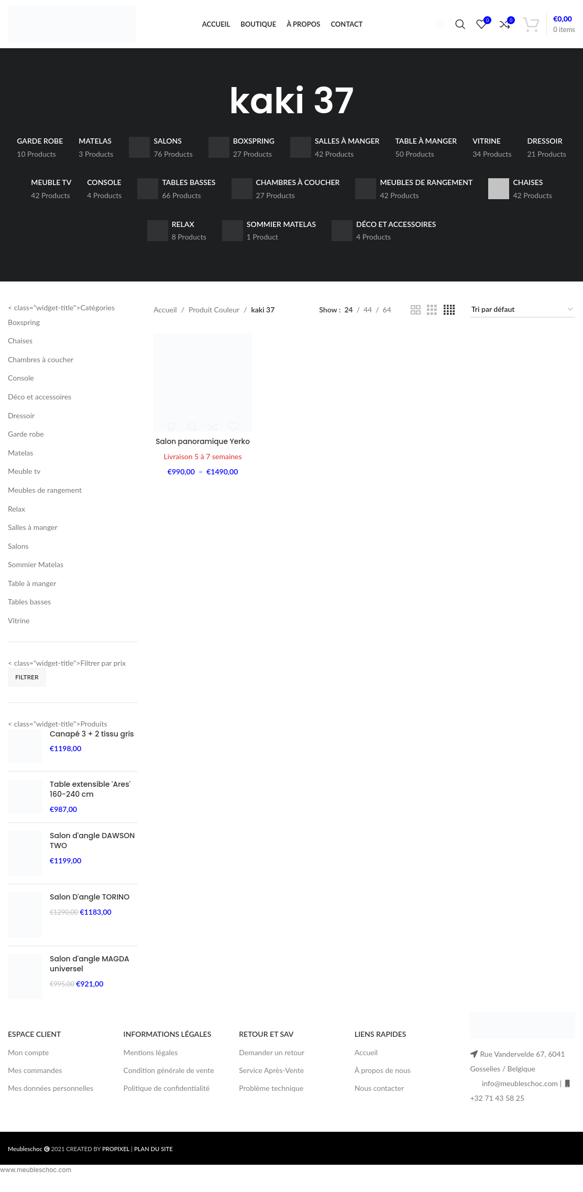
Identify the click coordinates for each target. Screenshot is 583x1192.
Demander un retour (271, 1058)
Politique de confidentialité (167, 1094)
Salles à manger (33, 533)
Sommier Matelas (35, 571)
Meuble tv (24, 477)
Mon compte (28, 1058)
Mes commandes (35, 1076)
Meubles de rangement (45, 496)
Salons (18, 552)
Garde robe (26, 440)
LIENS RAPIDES (380, 1040)
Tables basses (29, 608)
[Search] (460, 27)
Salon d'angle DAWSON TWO (92, 847)
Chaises (20, 347)
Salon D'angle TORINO (89, 904)
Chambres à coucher (40, 366)
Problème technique (271, 1094)
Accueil (165, 316)
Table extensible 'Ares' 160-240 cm (90, 796)
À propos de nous (383, 1076)
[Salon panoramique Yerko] (202, 389)
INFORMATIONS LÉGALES (168, 1040)
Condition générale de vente (169, 1076)
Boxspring (24, 328)
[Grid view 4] (449, 316)
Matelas (20, 459)
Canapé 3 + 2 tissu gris (92, 741)
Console (21, 384)
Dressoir (21, 421)
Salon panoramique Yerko (202, 447)
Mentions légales (151, 1058)
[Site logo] (72, 26)
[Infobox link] (436, 27)
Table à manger (32, 590)
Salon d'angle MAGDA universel (89, 971)
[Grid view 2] (416, 316)
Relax (16, 515)
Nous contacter (379, 1094)
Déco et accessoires (39, 403)
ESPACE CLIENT (34, 1040)
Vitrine (19, 627)
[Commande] (522, 316)
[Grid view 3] (432, 316)
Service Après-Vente (271, 1076)
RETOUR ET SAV (266, 1040)
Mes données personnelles (50, 1094)
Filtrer (27, 684)
